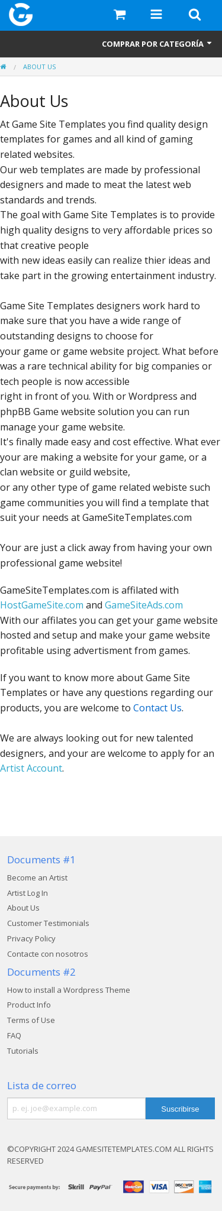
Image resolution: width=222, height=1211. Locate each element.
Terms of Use (31, 1020)
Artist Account (31, 768)
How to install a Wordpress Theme (68, 990)
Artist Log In (27, 893)
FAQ (14, 1035)
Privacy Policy (31, 938)
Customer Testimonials (48, 923)
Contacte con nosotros (47, 953)
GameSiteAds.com (144, 604)
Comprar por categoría (157, 43)
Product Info (29, 1004)
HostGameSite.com (41, 604)
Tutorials (22, 1050)
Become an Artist (37, 877)
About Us (39, 66)
